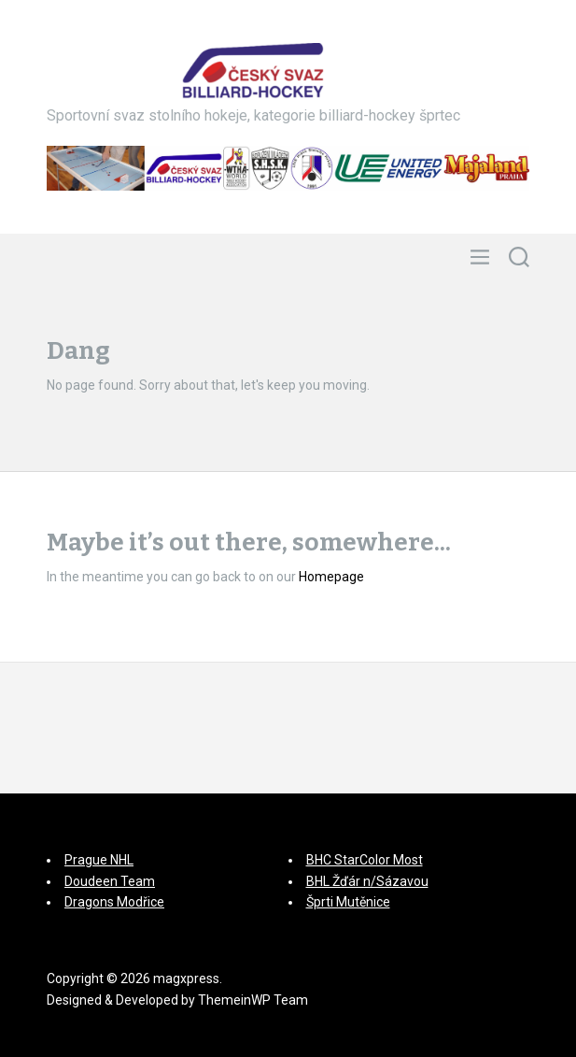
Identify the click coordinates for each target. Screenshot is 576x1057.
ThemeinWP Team (253, 1000)
